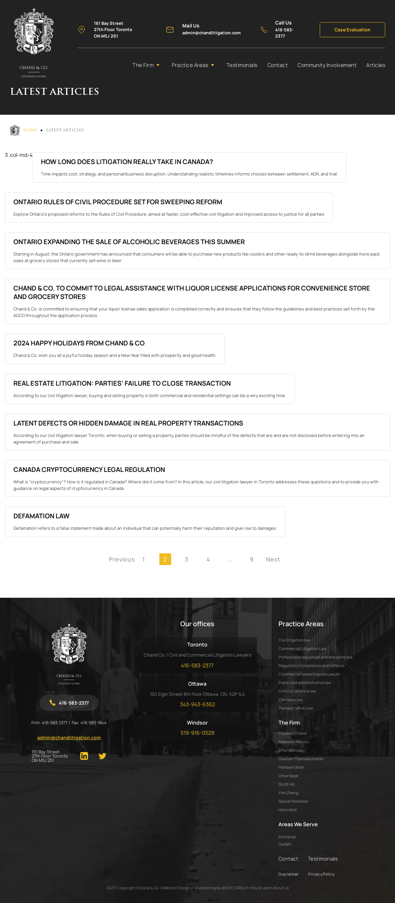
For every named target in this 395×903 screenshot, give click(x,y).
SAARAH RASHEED (293, 801)
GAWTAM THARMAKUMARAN (301, 758)
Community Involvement (326, 65)
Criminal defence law (297, 691)
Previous (122, 559)
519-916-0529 (197, 732)
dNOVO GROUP (235, 888)
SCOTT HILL (286, 784)
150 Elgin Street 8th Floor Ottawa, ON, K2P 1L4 (197, 694)
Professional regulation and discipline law (315, 657)
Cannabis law (290, 699)
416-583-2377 (54, 723)
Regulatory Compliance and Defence (311, 665)
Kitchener (287, 837)
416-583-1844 (94, 723)
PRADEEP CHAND (292, 733)
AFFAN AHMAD (290, 750)
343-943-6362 (197, 704)
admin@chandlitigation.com (69, 737)
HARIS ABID (287, 809)
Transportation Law (295, 708)
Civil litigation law (294, 640)
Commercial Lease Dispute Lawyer (309, 674)
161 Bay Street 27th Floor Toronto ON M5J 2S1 (50, 756)
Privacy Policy (321, 874)
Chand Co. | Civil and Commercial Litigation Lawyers (197, 655)
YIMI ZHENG (288, 792)
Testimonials (242, 65)
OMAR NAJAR (288, 775)
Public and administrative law (304, 682)
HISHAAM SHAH (291, 767)
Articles (375, 65)
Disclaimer (288, 874)
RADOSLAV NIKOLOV (293, 741)
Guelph (284, 844)
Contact (277, 65)
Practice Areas (190, 65)
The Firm (143, 65)
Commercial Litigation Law (302, 648)
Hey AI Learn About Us (269, 888)
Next (273, 559)
